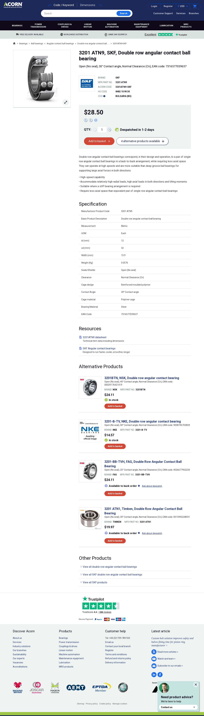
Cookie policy (105, 704)
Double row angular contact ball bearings (93, 43)
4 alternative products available (140, 141)
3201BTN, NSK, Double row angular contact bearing (141, 378)
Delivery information (115, 662)
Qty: (87, 129)
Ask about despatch (152, 486)
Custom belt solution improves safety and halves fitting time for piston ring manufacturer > (172, 642)
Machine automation (112, 25)
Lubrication (166, 25)
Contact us (178, 707)
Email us (109, 642)
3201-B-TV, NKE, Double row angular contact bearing (142, 421)
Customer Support (163, 13)
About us (17, 638)
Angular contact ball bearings (60, 43)
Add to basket (97, 141)
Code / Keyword (64, 5)
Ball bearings (37, 43)
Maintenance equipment (141, 25)
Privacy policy (92, 704)
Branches (194, 13)
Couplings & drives (65, 25)
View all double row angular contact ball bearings (110, 566)
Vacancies (18, 662)
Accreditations (20, 666)
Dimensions (87, 5)
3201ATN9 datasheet (135, 339)
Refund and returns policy (118, 658)
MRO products (185, 25)
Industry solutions (21, 646)
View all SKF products (95, 582)
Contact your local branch (118, 646)
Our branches (19, 650)
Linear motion (88, 25)
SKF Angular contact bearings (135, 350)
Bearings (17, 25)
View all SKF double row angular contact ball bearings (112, 574)
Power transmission (38, 25)
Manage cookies (120, 704)
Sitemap (80, 704)
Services (181, 13)
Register (168, 6)
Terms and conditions (116, 654)
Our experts (19, 658)
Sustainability (19, 654)
